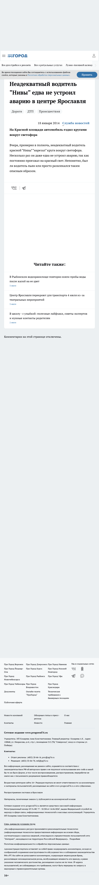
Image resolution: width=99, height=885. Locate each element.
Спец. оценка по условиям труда (19, 824)
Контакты (9, 723)
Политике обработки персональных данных (49, 75)
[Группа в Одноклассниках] (82, 668)
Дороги (17, 111)
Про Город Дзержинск (36, 664)
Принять (87, 74)
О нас (67, 715)
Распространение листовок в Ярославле (23, 792)
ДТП (30, 111)
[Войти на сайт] (93, 55)
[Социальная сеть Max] (82, 675)
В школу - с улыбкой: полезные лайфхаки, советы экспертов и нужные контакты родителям (49, 318)
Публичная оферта (13, 702)
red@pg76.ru (42, 760)
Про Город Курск (34, 668)
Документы (9, 691)
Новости (38, 723)
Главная (68, 723)
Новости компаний (13, 715)
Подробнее (75, 839)
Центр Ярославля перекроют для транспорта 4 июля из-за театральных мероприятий (49, 299)
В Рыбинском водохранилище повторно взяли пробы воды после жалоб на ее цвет (49, 281)
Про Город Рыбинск (35, 676)
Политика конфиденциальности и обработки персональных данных (36, 844)
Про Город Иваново (57, 664)
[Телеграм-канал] (73, 675)
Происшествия (49, 111)
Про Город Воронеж (13, 664)
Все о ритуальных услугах (48, 65)
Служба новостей (75, 123)
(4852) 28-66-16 (34, 757)
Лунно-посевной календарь (81, 65)
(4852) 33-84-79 (28, 760)
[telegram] (25, 188)
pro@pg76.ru (48, 757)
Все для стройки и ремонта (16, 65)
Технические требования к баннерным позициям (58, 694)
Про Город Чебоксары (14, 684)
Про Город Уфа (55, 676)
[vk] (14, 188)
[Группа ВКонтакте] (73, 668)
